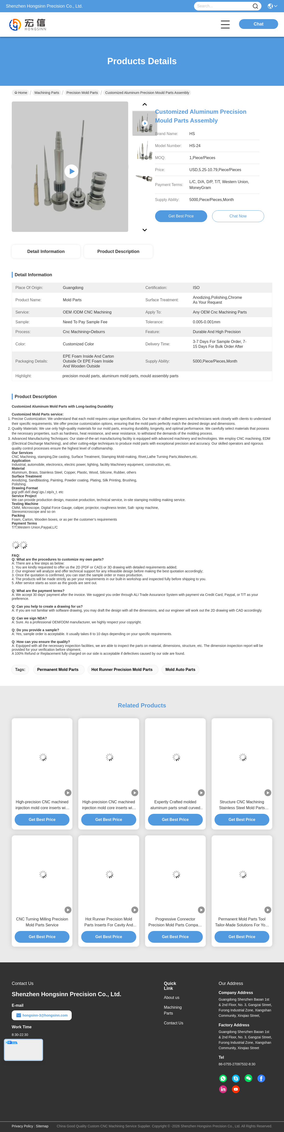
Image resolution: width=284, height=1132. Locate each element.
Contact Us (173, 1023)
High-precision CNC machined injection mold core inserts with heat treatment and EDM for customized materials (42, 805)
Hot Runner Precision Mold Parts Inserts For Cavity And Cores (108, 922)
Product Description (118, 251)
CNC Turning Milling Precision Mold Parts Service (42, 922)
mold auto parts (180, 669)
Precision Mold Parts (82, 93)
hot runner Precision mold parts (122, 669)
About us (171, 997)
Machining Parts (46, 93)
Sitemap (42, 1126)
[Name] (255, 6)
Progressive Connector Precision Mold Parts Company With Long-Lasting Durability (175, 922)
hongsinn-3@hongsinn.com (42, 1015)
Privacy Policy (22, 1126)
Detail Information (46, 251)
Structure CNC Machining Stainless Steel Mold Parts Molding (242, 805)
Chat (258, 24)
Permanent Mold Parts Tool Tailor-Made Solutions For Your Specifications (242, 922)
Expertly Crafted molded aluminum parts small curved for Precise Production (175, 805)
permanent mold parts (58, 669)
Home (20, 93)
